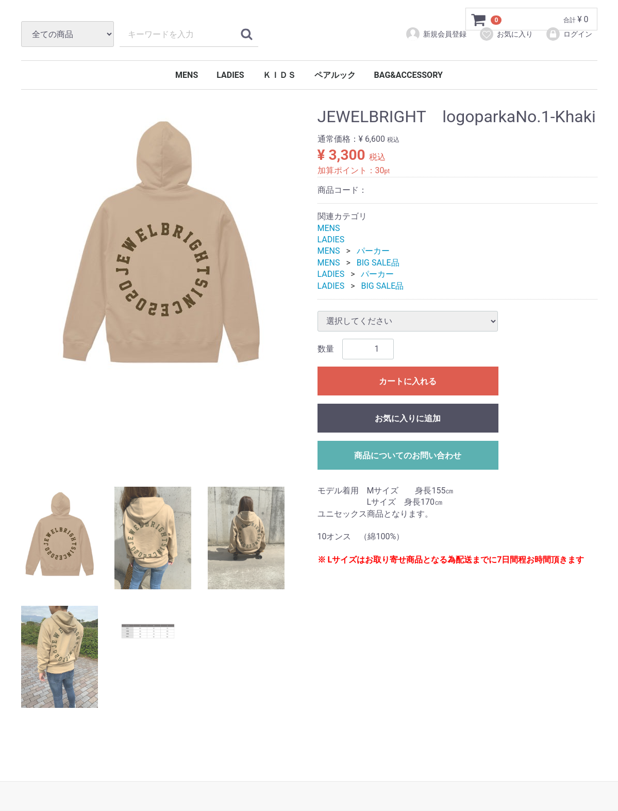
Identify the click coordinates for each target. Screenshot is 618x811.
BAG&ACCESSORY (408, 75)
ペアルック (335, 75)
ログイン (568, 34)
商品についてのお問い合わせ (407, 455)
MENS (186, 75)
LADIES (230, 75)
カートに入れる (408, 381)
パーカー (373, 251)
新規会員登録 (435, 34)
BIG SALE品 (378, 263)
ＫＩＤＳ (279, 75)
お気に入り (506, 34)
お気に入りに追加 (408, 418)
